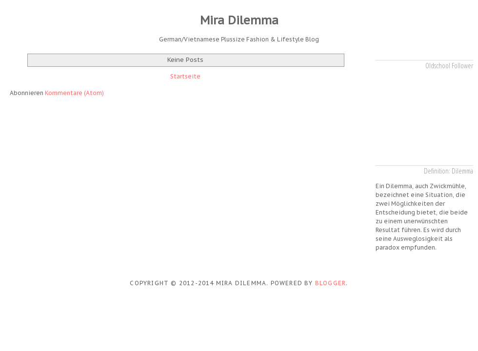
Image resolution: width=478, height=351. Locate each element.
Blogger (330, 283)
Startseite (185, 76)
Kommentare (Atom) (74, 93)
